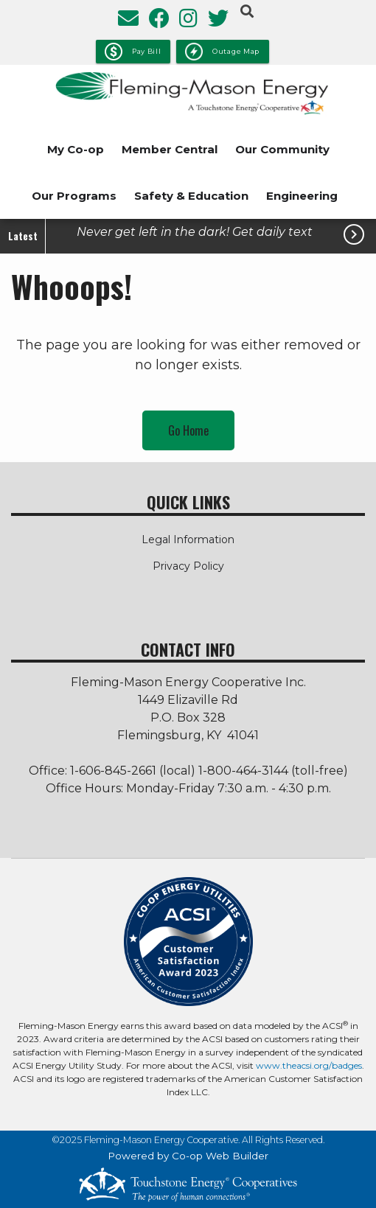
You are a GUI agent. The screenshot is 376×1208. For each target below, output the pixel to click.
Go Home (188, 430)
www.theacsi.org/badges (309, 1065)
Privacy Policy (188, 566)
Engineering (302, 196)
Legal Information (188, 539)
